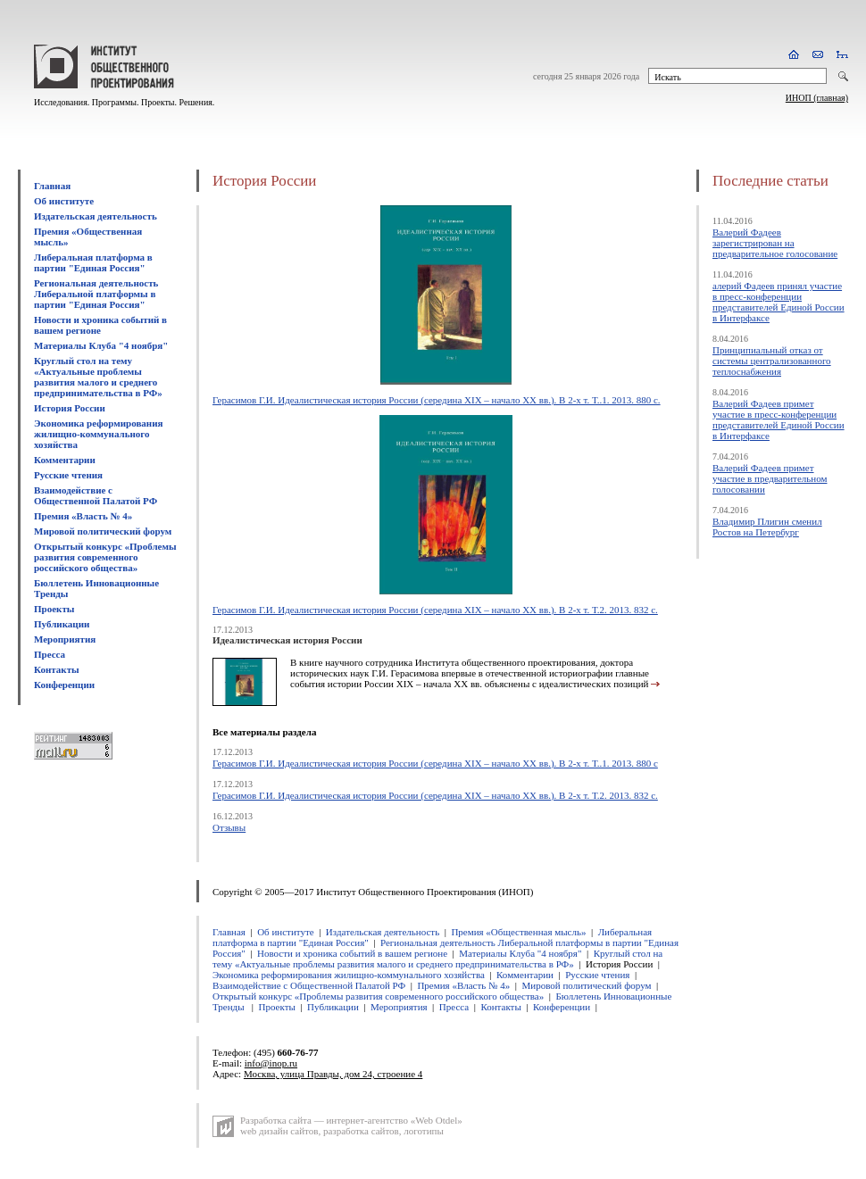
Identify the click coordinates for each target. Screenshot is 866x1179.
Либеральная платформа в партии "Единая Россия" (93, 262)
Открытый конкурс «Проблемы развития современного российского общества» (105, 557)
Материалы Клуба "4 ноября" (101, 345)
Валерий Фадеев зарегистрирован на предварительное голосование (774, 243)
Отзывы (229, 827)
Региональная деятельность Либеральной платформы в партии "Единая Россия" (96, 294)
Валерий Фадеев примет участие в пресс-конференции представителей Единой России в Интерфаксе (778, 419)
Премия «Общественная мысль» (518, 931)
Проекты (54, 608)
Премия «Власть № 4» (83, 516)
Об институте (64, 200)
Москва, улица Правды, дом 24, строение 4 (333, 1073)
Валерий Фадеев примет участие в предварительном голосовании (769, 478)
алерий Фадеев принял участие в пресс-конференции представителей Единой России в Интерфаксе (778, 301)
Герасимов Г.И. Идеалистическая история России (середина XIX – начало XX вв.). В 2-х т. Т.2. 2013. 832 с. (435, 609)
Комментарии (65, 459)
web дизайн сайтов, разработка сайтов (319, 1130)
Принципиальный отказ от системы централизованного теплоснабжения (771, 361)
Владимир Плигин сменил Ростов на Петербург (767, 526)
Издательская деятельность (95, 216)
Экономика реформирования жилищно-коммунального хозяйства (98, 434)
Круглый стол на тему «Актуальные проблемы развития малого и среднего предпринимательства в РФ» (98, 376)
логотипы (424, 1130)
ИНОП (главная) (817, 98)
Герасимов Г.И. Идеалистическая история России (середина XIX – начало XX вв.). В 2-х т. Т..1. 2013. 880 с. (436, 399)
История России (69, 408)
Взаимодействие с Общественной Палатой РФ (95, 495)
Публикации (61, 624)
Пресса (49, 654)
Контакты (56, 669)
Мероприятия (65, 639)
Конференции (64, 684)
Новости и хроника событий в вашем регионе (100, 325)
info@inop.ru (271, 1063)
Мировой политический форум (102, 531)
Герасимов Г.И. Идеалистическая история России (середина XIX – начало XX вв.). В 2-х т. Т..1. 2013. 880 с (435, 763)
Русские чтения (68, 474)
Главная (52, 185)
